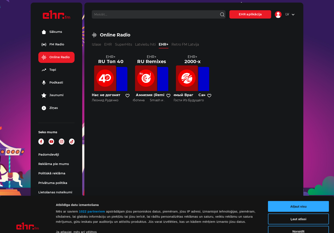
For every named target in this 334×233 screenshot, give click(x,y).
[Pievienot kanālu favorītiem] (127, 95)
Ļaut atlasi (298, 183)
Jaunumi (52, 95)
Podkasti (52, 82)
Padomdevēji (48, 154)
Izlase (96, 44)
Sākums (51, 32)
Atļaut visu (298, 170)
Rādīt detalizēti (232, 224)
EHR (108, 44)
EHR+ (163, 44)
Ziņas (49, 108)
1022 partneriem (92, 175)
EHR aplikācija (250, 14)
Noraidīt (298, 195)
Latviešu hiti (145, 44)
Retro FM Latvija (185, 44)
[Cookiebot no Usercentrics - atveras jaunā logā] (27, 224)
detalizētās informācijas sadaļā (209, 213)
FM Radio (52, 44)
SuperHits (123, 44)
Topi (48, 69)
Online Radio (55, 57)
